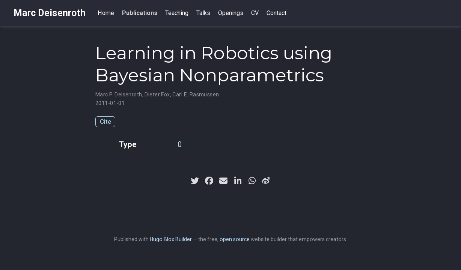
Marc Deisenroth (50, 13)
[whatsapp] (252, 180)
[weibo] (266, 180)
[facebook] (209, 180)
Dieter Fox (157, 95)
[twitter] (194, 180)
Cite (105, 121)
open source (235, 239)
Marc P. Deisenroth (118, 95)
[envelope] (223, 180)
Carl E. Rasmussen (195, 95)
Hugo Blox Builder (171, 239)
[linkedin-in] (237, 180)
